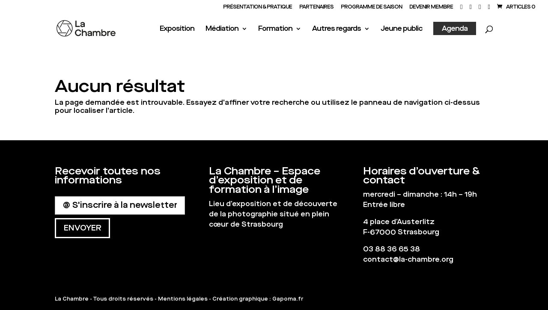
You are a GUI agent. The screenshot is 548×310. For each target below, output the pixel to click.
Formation (275, 29)
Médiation (222, 29)
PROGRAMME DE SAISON (371, 7)
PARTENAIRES (316, 7)
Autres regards (336, 29)
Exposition (177, 29)
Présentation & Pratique (257, 7)
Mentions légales (183, 298)
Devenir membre (431, 7)
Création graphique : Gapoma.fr (257, 298)
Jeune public (401, 29)
